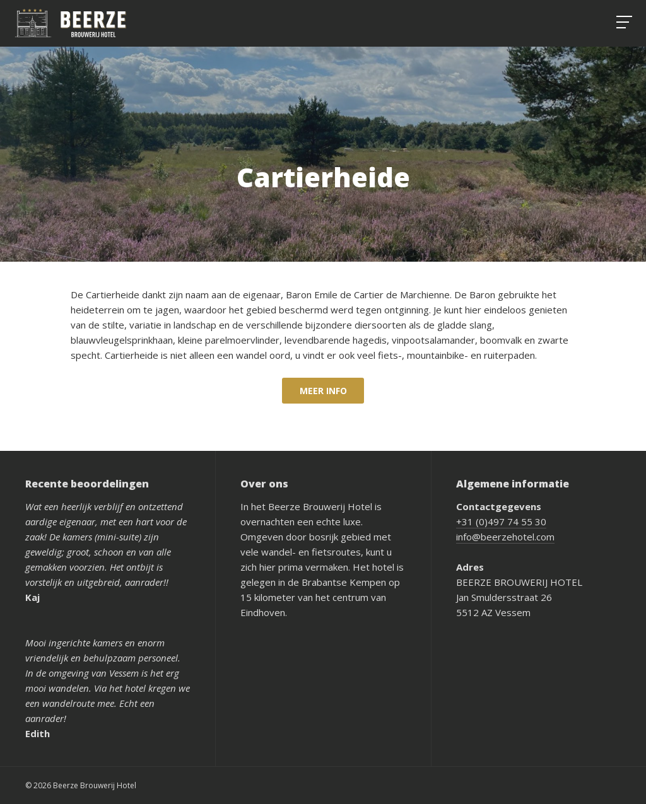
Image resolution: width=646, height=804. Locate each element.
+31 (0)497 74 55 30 (501, 521)
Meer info (323, 391)
